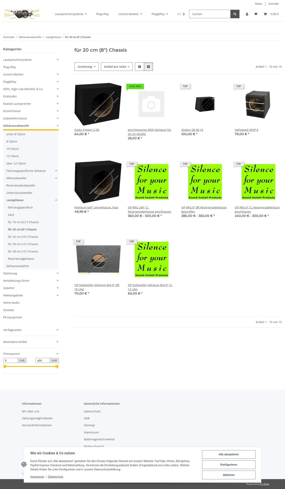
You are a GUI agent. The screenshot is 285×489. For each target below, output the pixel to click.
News (258, 4)
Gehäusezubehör (17, 266)
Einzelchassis (12, 111)
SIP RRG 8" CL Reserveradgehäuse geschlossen (257, 209)
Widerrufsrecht (94, 446)
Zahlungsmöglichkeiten (37, 418)
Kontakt (274, 4)
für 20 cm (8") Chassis (22, 229)
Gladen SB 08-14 (192, 130)
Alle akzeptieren (229, 454)
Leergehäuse (15, 200)
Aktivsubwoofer (16, 178)
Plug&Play (9, 82)
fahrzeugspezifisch (20, 207)
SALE (11, 215)
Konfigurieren (228, 464)
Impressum (37, 476)
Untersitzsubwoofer (19, 193)
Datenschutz (55, 476)
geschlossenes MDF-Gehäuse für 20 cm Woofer (149, 132)
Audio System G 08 (86, 130)
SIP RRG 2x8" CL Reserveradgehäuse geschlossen (149, 209)
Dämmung (10, 273)
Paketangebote (13, 295)
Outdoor (8, 310)
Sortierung (85, 66)
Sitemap (89, 425)
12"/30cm (12, 156)
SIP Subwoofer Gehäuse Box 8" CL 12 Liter (150, 287)
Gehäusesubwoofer (16, 125)
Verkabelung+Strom (16, 281)
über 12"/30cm (16, 163)
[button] (247, 14)
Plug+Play (9, 67)
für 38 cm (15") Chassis (23, 251)
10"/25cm (12, 149)
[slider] (5, 367)
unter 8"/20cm (15, 134)
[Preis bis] (42, 360)
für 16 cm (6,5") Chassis (23, 222)
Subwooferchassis (15, 118)
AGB (86, 418)
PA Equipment (12, 317)
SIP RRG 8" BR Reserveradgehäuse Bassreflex (204, 209)
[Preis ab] (10, 360)
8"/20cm (11, 141)
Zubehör (8, 288)
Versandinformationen (37, 425)
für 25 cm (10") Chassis (23, 237)
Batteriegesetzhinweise (99, 439)
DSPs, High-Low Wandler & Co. (23, 89)
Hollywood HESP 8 (246, 130)
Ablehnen (229, 475)
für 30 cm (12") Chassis (23, 244)
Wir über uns (30, 411)
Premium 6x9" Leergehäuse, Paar (96, 207)
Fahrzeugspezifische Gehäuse (26, 171)
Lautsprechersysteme (17, 60)
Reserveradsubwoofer (20, 185)
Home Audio (11, 302)
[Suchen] (210, 14)
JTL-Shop (264, 484)
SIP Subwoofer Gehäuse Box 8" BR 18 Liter (96, 287)
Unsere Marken (13, 74)
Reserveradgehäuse (21, 259)
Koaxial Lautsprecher (17, 104)
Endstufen (10, 96)
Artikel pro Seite (115, 66)
